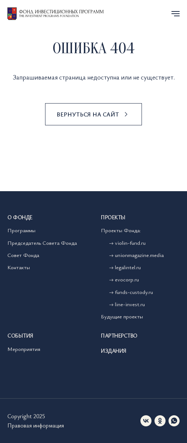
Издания (113, 350)
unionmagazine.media (139, 254)
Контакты (18, 267)
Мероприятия (23, 348)
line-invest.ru (130, 304)
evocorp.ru (127, 279)
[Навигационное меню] (175, 13)
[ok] (160, 420)
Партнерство (119, 335)
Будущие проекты (122, 316)
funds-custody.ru (134, 291)
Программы (21, 230)
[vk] (146, 420)
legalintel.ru (128, 267)
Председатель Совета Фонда (42, 242)
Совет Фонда (23, 254)
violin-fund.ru (130, 242)
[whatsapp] (174, 420)
